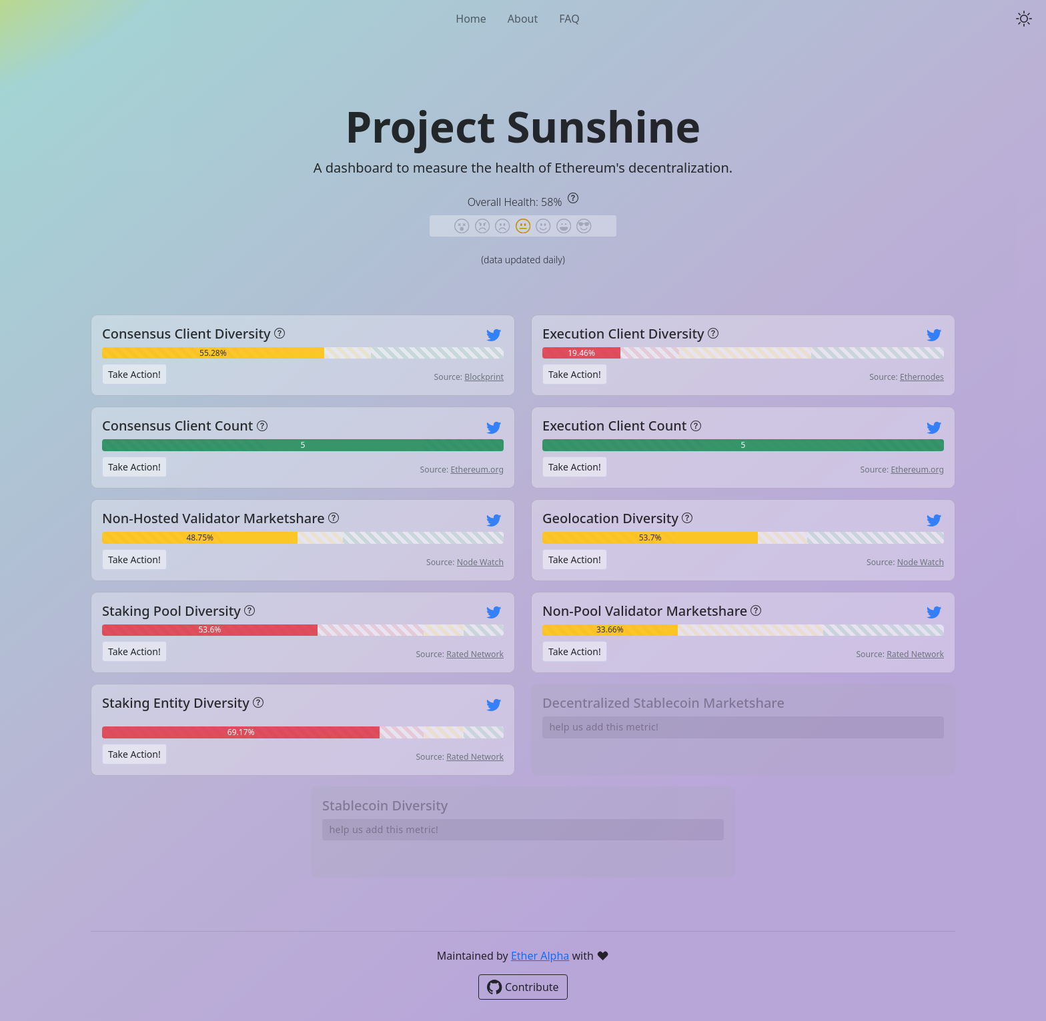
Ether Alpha (540, 955)
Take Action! (134, 374)
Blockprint (484, 377)
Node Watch (480, 562)
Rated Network (475, 654)
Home (471, 18)
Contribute (522, 987)
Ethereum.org (477, 469)
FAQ (569, 18)
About (523, 18)
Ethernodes (922, 377)
